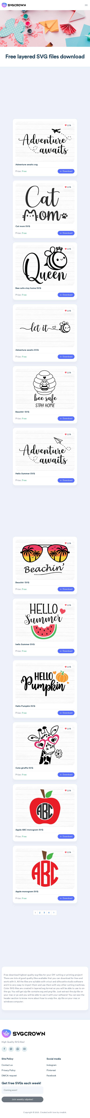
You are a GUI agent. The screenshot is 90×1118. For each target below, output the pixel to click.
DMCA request (9, 1075)
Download (66, 171)
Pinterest (51, 1070)
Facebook (51, 1075)
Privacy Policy (8, 1070)
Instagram (52, 1065)
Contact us (7, 1065)
